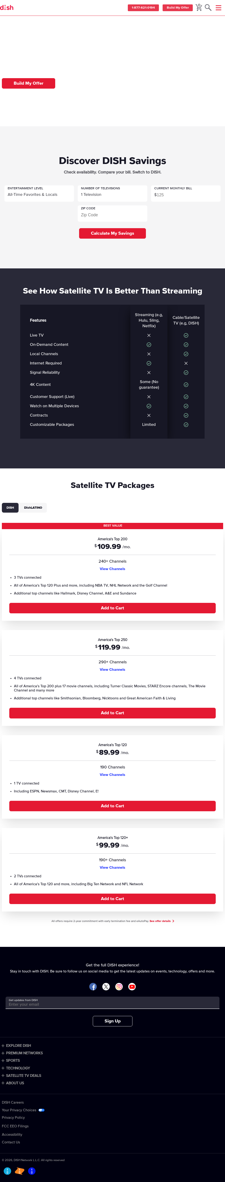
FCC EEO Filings (15, 1126)
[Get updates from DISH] (108, 1004)
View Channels (112, 569)
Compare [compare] (27, 22)
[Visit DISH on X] (106, 987)
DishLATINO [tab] (33, 507)
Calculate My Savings (112, 233)
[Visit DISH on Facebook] (93, 987)
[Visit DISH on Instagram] (119, 987)
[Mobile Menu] (218, 8)
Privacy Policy (13, 1117)
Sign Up (113, 1021)
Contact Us (11, 1142)
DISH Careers (13, 1102)
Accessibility (12, 1134)
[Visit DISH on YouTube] (132, 987)
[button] (39, 193)
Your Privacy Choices (19, 1110)
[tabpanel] (112, 718)
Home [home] (13, 22)
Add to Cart (112, 608)
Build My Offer (177, 8)
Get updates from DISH (23, 1000)
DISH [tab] (10, 507)
